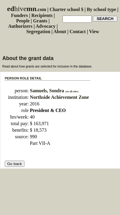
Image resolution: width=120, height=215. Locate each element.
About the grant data (28, 58)
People (22, 20)
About (59, 31)
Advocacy (46, 26)
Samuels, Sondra (47, 90)
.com (26, 9)
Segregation (38, 31)
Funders (19, 15)
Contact (78, 31)
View (94, 31)
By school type (101, 9)
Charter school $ (66, 9)
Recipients (41, 15)
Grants (40, 20)
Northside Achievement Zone (59, 97)
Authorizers (20, 26)
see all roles (72, 91)
